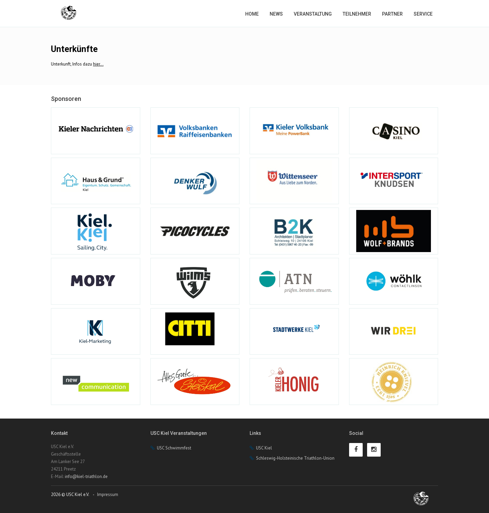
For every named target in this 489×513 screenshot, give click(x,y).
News (276, 14)
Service (423, 14)
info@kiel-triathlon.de (86, 476)
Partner (392, 14)
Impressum (107, 494)
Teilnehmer (357, 14)
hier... (98, 64)
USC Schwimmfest (174, 448)
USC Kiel (264, 448)
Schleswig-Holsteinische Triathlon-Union (295, 458)
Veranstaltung (313, 14)
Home (252, 14)
